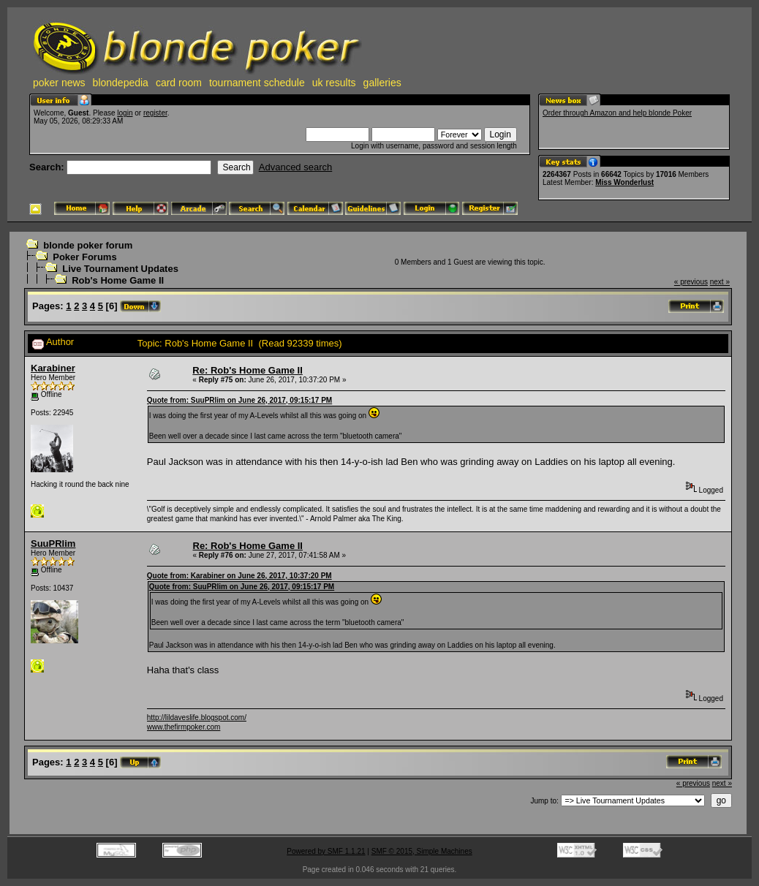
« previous (691, 282)
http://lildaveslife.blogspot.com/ (196, 717)
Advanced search (295, 167)
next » (720, 282)
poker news (59, 82)
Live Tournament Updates (120, 268)
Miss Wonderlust (624, 182)
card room (179, 82)
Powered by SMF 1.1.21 (326, 851)
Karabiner (53, 368)
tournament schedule (257, 82)
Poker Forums (84, 256)
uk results (334, 82)
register (155, 113)
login (124, 113)
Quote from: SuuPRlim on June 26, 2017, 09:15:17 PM (239, 400)
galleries (382, 82)
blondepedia (120, 82)
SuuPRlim (53, 543)
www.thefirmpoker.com (184, 727)
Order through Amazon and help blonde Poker (617, 113)
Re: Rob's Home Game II (247, 370)
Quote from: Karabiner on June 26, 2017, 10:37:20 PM (239, 576)
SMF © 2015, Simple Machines (421, 851)
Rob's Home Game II (118, 280)
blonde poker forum (87, 245)
